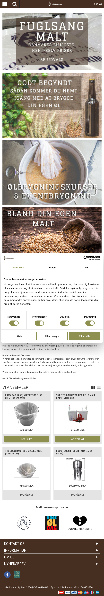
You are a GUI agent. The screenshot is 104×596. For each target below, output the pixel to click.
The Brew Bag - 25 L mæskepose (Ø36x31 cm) (23, 452)
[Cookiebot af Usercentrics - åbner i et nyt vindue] (86, 257)
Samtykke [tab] (18, 267)
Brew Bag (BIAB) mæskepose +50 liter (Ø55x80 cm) (23, 396)
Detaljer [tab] (52, 267)
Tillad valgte (52, 336)
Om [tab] (86, 267)
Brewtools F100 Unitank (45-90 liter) (74, 452)
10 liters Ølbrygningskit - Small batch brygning (75, 396)
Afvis (19, 336)
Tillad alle (84, 336)
